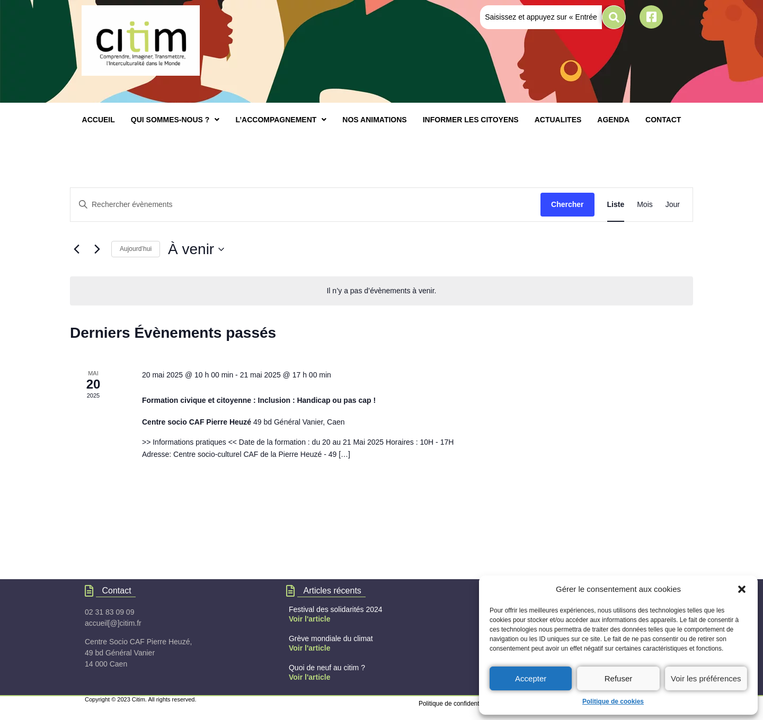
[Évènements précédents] (76, 249)
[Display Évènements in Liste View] (616, 204)
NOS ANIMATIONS (374, 119)
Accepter (530, 678)
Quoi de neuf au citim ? (327, 667)
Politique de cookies (613, 701)
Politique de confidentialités (457, 703)
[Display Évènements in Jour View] (673, 204)
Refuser (619, 678)
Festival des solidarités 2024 (336, 609)
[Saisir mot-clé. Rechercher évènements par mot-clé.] (305, 204)
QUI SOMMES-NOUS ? (175, 119)
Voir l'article (310, 619)
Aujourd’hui (136, 249)
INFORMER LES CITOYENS (471, 119)
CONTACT (663, 119)
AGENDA (613, 119)
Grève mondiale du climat (331, 638)
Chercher (567, 204)
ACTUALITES (558, 119)
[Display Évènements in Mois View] (645, 204)
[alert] (381, 290)
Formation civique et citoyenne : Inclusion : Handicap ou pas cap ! (259, 400)
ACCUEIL (98, 119)
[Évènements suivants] (97, 249)
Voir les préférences (706, 678)
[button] (742, 589)
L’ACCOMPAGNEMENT (280, 119)
